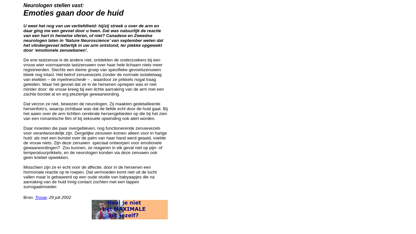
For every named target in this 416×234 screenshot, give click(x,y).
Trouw (41, 197)
